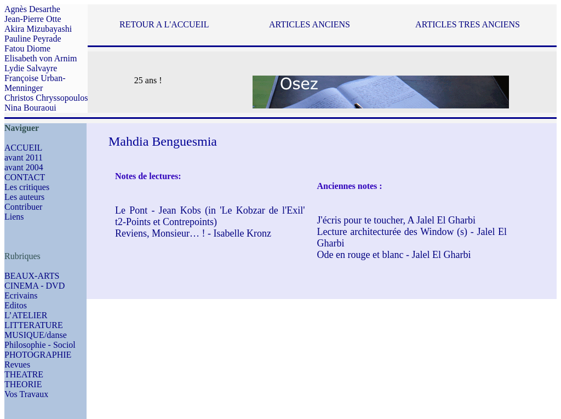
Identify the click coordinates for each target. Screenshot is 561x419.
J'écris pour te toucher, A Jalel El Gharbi (396, 220)
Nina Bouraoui (30, 107)
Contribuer (23, 206)
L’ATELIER (26, 315)
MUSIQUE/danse (35, 335)
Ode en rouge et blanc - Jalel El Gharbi (394, 254)
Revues (17, 364)
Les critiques (26, 187)
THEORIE (23, 384)
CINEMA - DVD (34, 285)
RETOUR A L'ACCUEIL (164, 24)
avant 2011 (23, 157)
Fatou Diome (27, 48)
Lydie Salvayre (30, 68)
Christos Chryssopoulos (46, 97)
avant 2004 (23, 167)
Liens (14, 216)
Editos (15, 305)
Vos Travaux (26, 394)
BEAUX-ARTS (31, 275)
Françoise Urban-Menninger (35, 83)
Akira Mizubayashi (38, 28)
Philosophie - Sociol (40, 344)
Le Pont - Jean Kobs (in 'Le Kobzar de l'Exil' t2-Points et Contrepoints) (210, 216)
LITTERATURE (33, 325)
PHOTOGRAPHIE (37, 354)
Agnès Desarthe (32, 9)
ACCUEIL (23, 147)
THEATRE (23, 374)
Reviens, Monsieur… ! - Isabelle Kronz (193, 233)
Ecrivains (20, 295)
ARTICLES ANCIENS (309, 24)
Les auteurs (24, 197)
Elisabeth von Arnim (40, 58)
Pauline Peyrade (32, 38)
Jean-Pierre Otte (32, 19)
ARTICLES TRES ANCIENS (467, 24)
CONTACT (24, 177)
